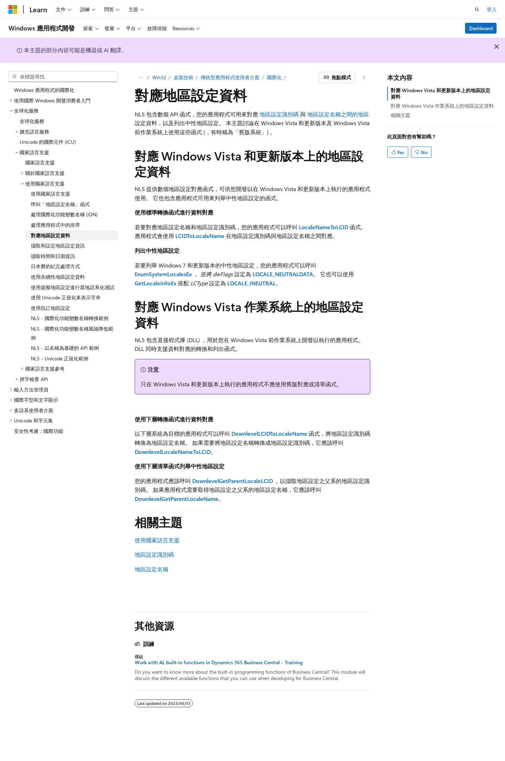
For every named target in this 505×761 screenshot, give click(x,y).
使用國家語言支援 (157, 540)
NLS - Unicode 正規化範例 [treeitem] (59, 358)
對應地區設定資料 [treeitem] (50, 235)
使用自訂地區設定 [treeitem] (50, 308)
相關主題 (400, 115)
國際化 (274, 77)
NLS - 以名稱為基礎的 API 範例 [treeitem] (65, 348)
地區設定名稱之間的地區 (338, 114)
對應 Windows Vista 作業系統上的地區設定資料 (442, 105)
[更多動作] (364, 77)
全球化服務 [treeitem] (32, 121)
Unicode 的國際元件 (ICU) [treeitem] (48, 141)
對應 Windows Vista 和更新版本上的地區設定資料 (440, 93)
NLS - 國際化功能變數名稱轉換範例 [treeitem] (69, 318)
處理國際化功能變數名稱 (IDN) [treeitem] (64, 214)
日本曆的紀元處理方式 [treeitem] (55, 266)
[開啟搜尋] (477, 9)
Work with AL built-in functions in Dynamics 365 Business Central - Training (219, 662)
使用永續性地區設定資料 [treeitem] (58, 276)
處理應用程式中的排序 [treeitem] (55, 225)
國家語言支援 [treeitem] (40, 162)
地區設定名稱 (151, 569)
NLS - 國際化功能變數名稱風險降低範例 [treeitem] (72, 333)
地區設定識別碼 (279, 114)
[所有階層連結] (141, 77)
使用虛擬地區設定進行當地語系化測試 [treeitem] (72, 287)
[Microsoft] (13, 9)
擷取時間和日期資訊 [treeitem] (53, 256)
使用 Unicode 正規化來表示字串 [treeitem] (66, 297)
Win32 (159, 77)
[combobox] (63, 76)
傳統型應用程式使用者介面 (230, 77)
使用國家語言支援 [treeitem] (50, 193)
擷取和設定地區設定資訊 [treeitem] (58, 245)
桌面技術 (183, 77)
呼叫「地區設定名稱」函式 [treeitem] (60, 204)
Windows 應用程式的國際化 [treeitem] (44, 90)
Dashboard (481, 28)
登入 (492, 9)
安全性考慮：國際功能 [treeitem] (38, 431)
